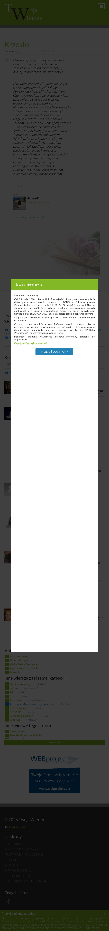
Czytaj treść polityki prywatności (31, 343)
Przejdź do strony (54, 351)
